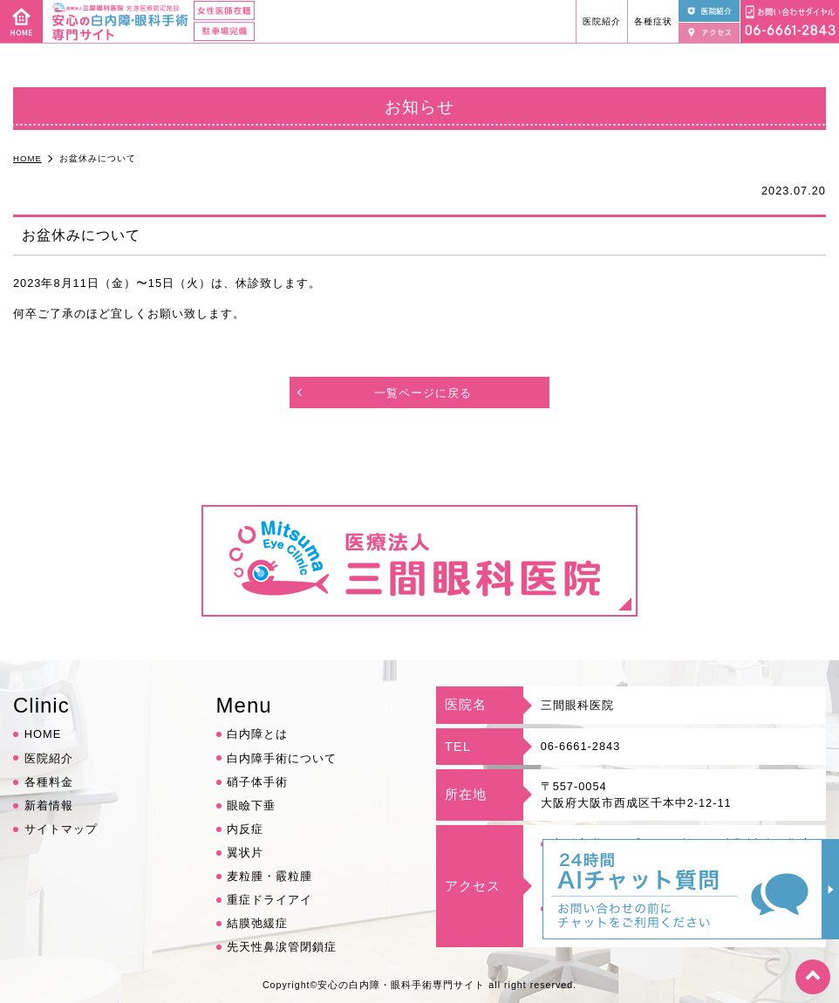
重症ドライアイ (269, 899)
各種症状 (653, 21)
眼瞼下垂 (251, 805)
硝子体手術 (257, 781)
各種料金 (48, 781)
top (812, 976)
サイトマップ (61, 829)
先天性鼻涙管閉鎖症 (282, 946)
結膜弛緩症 (257, 923)
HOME (42, 733)
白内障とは (257, 733)
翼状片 (245, 852)
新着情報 (48, 805)
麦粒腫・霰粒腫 (269, 876)
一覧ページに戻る (423, 392)
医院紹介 (602, 21)
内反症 (245, 829)
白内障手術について (282, 758)
